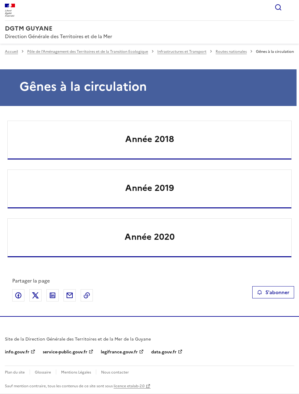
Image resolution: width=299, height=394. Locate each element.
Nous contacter (115, 372)
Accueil (11, 51)
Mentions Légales (76, 372)
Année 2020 (150, 236)
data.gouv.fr (164, 352)
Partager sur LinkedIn (52, 295)
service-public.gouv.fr (65, 352)
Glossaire (43, 372)
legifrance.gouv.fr (119, 352)
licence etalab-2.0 (129, 386)
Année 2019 (149, 187)
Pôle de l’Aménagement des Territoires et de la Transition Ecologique (87, 51)
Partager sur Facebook (18, 295)
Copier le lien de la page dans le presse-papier (87, 295)
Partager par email (70, 295)
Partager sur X (35, 295)
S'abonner (273, 292)
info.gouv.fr (17, 352)
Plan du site (15, 372)
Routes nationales (231, 51)
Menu (290, 7)
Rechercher (278, 7)
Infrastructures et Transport (181, 51)
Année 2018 (149, 138)
